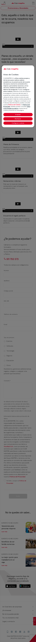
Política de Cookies (14, 105)
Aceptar (18, 114)
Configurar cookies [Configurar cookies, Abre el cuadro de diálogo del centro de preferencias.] (18, 123)
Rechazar (18, 119)
